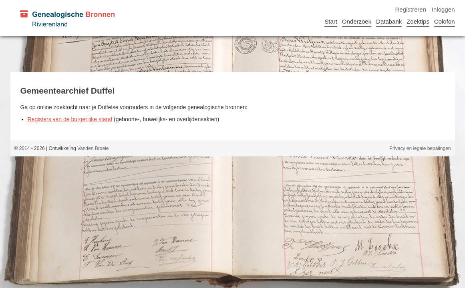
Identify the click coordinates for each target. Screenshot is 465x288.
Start (330, 21)
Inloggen (443, 9)
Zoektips (418, 21)
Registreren (411, 9)
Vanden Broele (93, 148)
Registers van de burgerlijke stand (70, 119)
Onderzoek (356, 21)
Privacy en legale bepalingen (420, 148)
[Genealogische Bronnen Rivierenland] (66, 18)
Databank (389, 21)
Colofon (444, 21)
